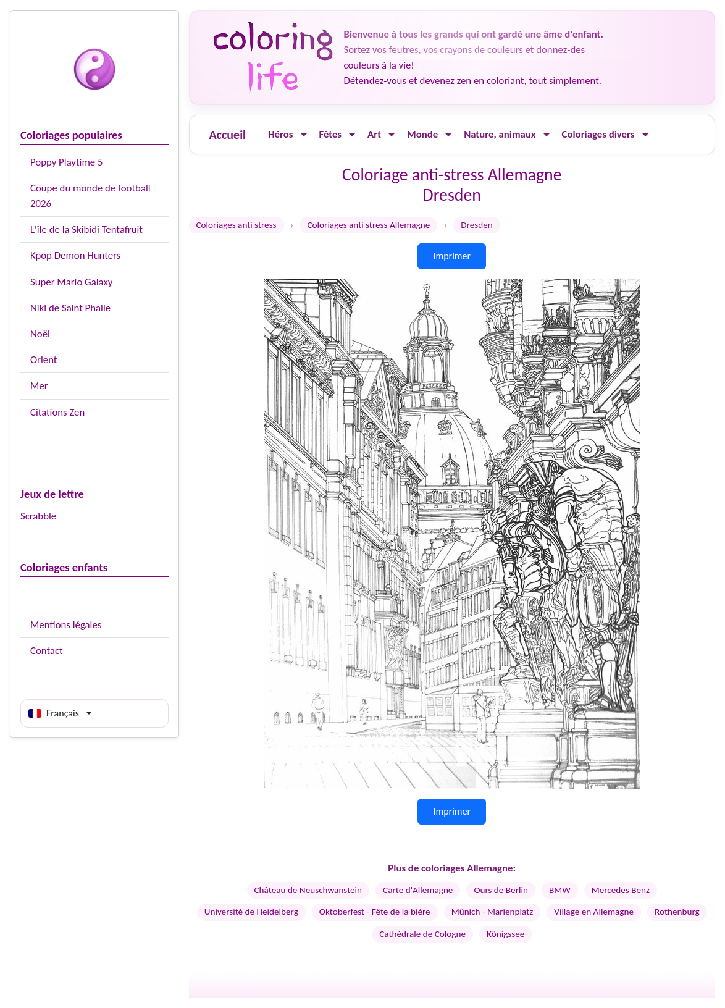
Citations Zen (57, 412)
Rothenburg (677, 911)
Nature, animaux (499, 134)
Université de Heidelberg (251, 911)
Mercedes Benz (621, 890)
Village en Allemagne (594, 911)
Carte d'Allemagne (418, 890)
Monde (422, 134)
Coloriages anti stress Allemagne (368, 224)
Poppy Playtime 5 (66, 162)
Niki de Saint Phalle (70, 307)
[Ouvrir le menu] (304, 134)
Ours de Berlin (500, 890)
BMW (560, 890)
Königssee (505, 933)
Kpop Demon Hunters (75, 255)
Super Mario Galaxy (71, 281)
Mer (39, 385)
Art (374, 134)
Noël (40, 333)
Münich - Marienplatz (492, 911)
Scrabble (38, 516)
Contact (46, 650)
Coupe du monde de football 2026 (90, 196)
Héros (280, 134)
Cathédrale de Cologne (422, 933)
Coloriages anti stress (236, 224)
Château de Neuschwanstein (308, 890)
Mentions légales (65, 624)
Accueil (227, 134)
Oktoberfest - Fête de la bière (374, 911)
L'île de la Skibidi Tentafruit (86, 229)
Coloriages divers (598, 134)
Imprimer (452, 256)
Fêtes (330, 134)
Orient (43, 359)
